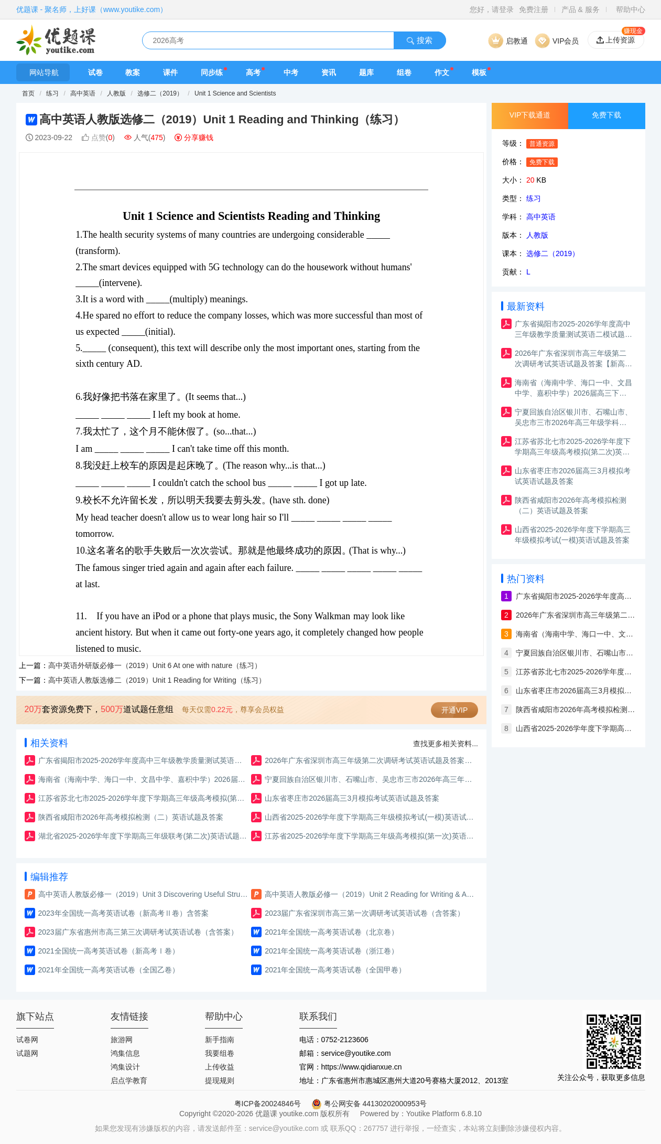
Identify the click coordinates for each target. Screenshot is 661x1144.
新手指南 (219, 1039)
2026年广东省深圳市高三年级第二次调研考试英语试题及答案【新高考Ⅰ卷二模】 (370, 760)
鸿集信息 (125, 1053)
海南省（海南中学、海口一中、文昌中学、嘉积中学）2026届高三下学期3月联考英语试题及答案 (143, 779)
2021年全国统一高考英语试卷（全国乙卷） (108, 970)
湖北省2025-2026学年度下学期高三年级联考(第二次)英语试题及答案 (143, 836)
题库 (366, 72)
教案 (132, 72)
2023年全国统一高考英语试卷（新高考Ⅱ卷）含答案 (123, 913)
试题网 (27, 1053)
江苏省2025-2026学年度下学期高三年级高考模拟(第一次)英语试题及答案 (370, 836)
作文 (442, 72)
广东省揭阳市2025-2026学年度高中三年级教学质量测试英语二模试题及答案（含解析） (143, 760)
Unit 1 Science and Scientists (235, 93)
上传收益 (219, 1067)
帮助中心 (630, 9)
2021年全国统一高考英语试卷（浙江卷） (331, 951)
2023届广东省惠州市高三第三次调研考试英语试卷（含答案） (138, 932)
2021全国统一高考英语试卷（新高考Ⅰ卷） (108, 951)
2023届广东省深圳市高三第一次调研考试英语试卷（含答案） (364, 913)
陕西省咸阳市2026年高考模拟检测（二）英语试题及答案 (130, 817)
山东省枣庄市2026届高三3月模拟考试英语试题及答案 (352, 798)
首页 (28, 93)
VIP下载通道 (530, 115)
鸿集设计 (125, 1067)
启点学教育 (129, 1080)
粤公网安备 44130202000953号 (369, 1103)
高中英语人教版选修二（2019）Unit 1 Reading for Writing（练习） (157, 680)
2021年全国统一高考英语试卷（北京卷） (331, 932)
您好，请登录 (492, 9)
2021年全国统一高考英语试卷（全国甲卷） (335, 970)
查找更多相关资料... (445, 743)
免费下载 (606, 115)
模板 (479, 72)
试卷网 (27, 1039)
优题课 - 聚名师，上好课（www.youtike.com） (92, 9)
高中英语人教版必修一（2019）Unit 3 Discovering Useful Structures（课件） (143, 894)
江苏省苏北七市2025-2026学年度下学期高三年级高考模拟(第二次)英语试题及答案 (143, 798)
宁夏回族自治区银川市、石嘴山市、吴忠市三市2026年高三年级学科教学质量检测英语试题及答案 (370, 779)
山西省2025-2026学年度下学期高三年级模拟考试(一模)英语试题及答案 (370, 817)
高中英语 (83, 93)
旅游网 (122, 1039)
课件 (170, 72)
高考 (253, 72)
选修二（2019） (160, 93)
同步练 (212, 72)
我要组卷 (219, 1053)
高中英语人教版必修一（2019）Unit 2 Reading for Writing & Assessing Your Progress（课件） (370, 894)
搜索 (419, 40)
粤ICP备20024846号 (267, 1103)
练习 (53, 93)
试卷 (95, 72)
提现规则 (219, 1080)
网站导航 (43, 72)
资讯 (328, 72)
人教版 (116, 93)
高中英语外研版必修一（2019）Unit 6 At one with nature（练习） (155, 665)
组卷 (404, 72)
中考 (291, 72)
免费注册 (533, 9)
